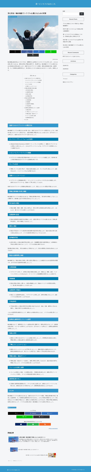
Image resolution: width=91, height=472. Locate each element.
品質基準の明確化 (30, 101)
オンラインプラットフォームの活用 (34, 77)
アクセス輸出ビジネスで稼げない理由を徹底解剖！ (73, 24)
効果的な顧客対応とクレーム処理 (32, 105)
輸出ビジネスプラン (12, 406)
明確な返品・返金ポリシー (32, 111)
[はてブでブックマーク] (33, 51)
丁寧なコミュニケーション (32, 109)
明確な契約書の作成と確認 (31, 85)
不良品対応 (28, 103)
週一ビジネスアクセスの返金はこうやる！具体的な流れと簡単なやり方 (72, 35)
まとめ (26, 118)
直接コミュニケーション (31, 83)
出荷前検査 (28, 97)
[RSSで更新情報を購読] (36, 423)
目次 (31, 72)
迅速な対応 (28, 107)
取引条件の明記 (29, 87)
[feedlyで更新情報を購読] (33, 423)
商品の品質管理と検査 (30, 95)
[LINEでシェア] (41, 51)
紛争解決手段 (29, 93)
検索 (64, 11)
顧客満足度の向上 (30, 116)
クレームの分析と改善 (31, 114)
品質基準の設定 (29, 89)
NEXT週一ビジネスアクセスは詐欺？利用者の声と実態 (73, 40)
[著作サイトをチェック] (30, 423)
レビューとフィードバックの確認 (33, 79)
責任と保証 (28, 91)
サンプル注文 (29, 81)
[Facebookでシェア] (24, 51)
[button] (50, 51)
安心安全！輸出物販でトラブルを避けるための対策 (73, 46)
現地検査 (28, 99)
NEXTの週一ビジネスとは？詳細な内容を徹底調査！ (73, 30)
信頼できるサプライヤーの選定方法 (33, 75)
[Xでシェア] (16, 51)
